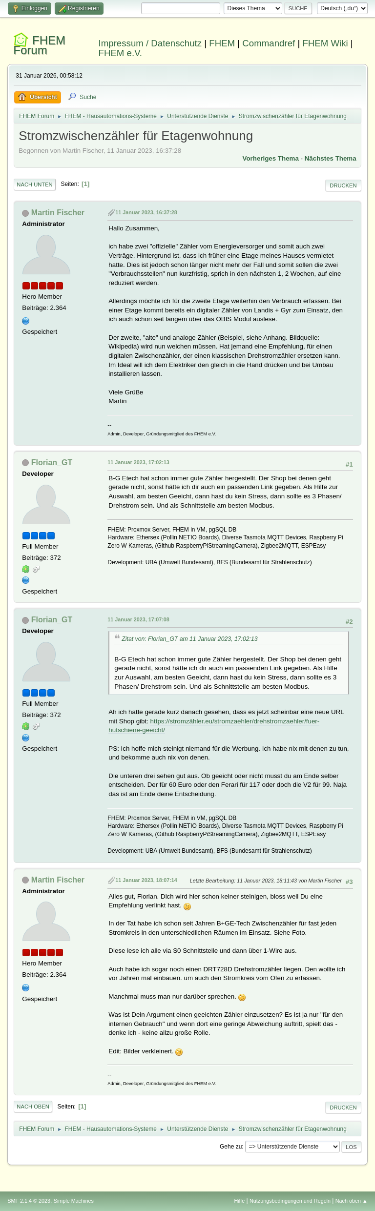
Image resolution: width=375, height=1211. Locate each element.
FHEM (222, 43)
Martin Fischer (57, 212)
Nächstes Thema (330, 158)
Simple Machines (74, 1201)
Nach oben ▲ (351, 1201)
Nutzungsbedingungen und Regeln (290, 1201)
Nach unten (34, 184)
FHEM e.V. (121, 53)
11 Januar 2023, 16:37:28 (146, 212)
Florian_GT (51, 462)
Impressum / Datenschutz (150, 43)
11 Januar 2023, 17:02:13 (138, 462)
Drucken (343, 185)
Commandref (268, 43)
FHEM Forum (39, 45)
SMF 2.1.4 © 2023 (28, 1201)
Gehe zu (231, 1146)
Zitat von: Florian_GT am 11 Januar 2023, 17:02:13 (189, 639)
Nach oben (33, 1106)
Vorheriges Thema (271, 158)
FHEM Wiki (325, 43)
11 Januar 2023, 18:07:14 (146, 880)
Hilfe (239, 1201)
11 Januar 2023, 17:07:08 (138, 619)
